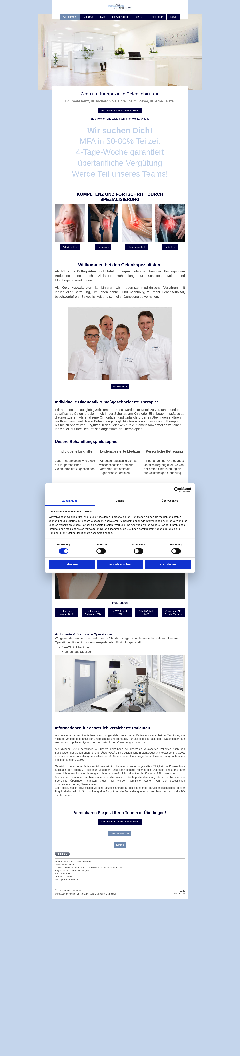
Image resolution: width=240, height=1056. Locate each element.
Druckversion (63, 890)
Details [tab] (120, 500)
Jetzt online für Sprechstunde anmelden (120, 110)
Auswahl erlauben (120, 564)
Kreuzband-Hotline (120, 833)
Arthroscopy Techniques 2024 (93, 612)
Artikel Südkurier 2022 (146, 612)
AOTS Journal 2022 (120, 612)
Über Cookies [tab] (170, 500)
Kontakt (120, 845)
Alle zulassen (168, 564)
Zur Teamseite (120, 386)
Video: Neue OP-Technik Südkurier (173, 612)
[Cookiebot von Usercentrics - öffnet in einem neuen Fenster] (176, 489)
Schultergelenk (70, 247)
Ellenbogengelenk (136, 247)
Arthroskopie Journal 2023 (66, 612)
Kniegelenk (103, 247)
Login (182, 890)
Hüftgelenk (170, 247)
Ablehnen (72, 564)
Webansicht (179, 893)
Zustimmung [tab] (70, 500)
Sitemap (77, 890)
